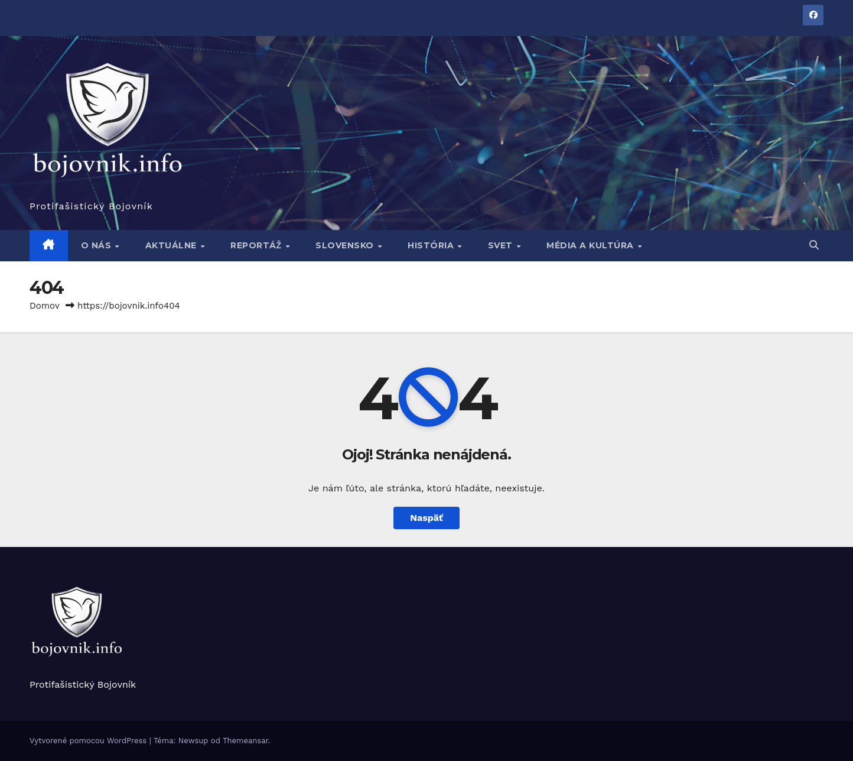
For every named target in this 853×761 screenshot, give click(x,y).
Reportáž (257, 245)
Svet (502, 245)
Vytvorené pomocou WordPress (89, 740)
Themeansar (245, 740)
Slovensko (345, 245)
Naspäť (426, 517)
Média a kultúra (591, 245)
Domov (45, 305)
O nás (97, 245)
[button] (814, 245)
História (432, 245)
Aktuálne (172, 245)
